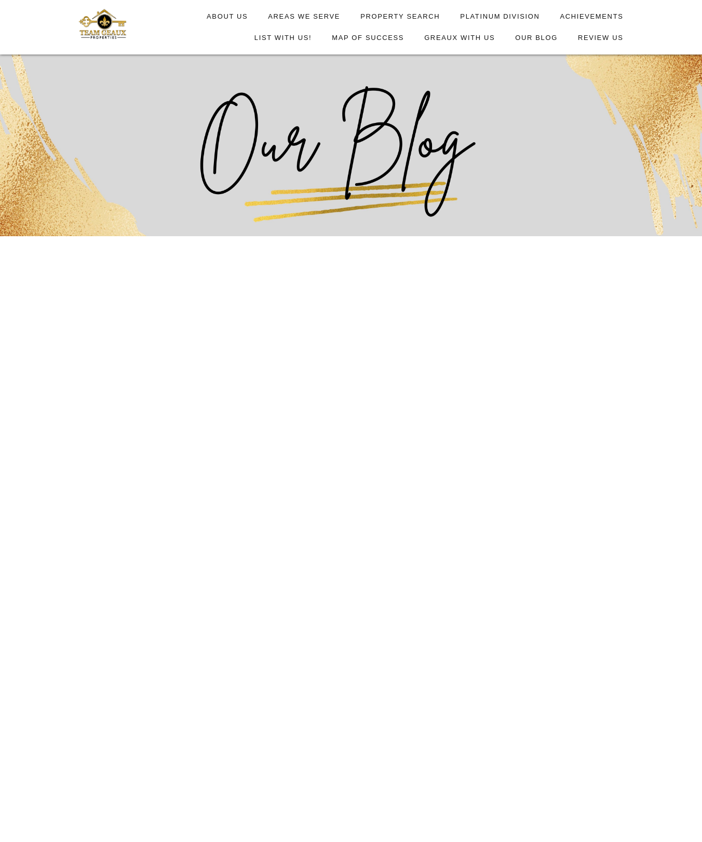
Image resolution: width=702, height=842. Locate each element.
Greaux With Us (459, 38)
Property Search (400, 16)
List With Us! (283, 38)
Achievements (591, 16)
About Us (227, 16)
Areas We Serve (304, 16)
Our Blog (536, 38)
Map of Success (368, 38)
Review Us (601, 38)
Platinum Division (499, 16)
